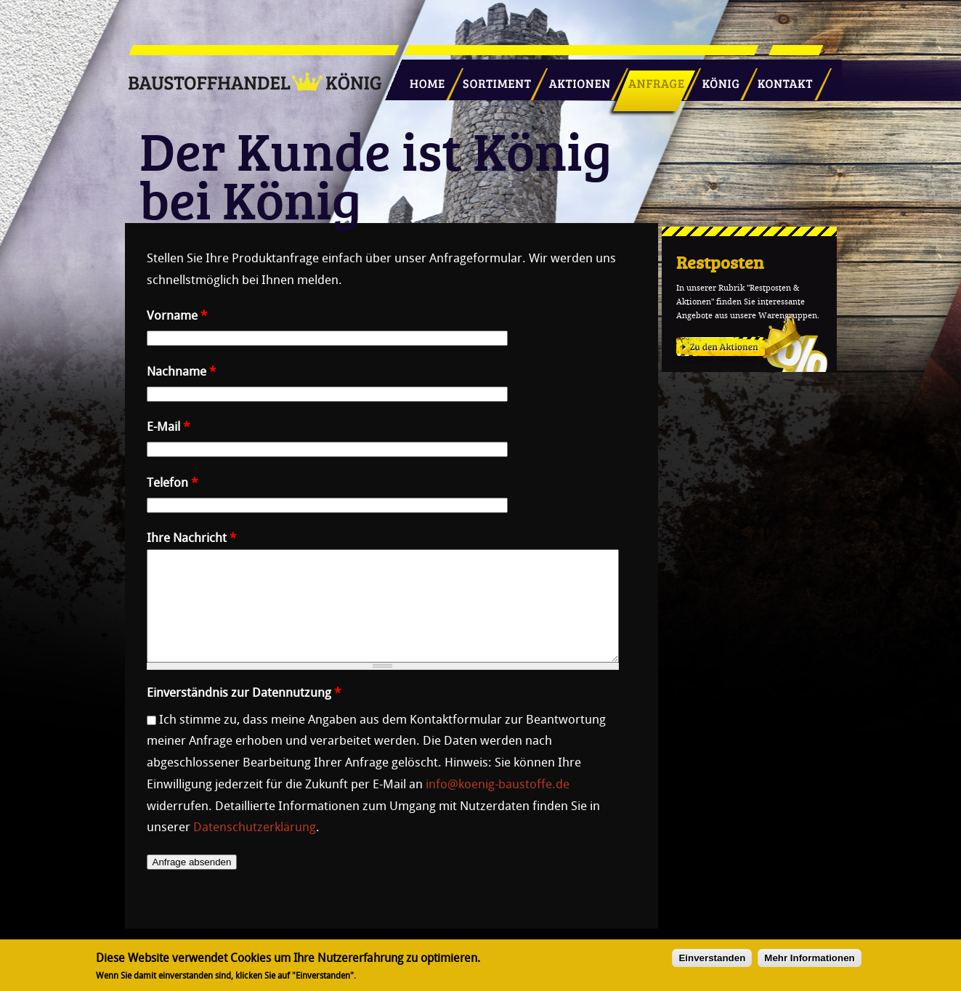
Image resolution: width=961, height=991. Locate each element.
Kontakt (777, 78)
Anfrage (651, 78)
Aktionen (575, 78)
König (714, 78)
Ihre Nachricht (191, 537)
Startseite (422, 78)
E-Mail (168, 426)
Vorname (177, 315)
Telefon (172, 482)
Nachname (181, 371)
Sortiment (494, 78)
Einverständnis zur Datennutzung (244, 714)
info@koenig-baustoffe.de (497, 805)
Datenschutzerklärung (254, 848)
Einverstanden (711, 960)
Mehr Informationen (809, 960)
